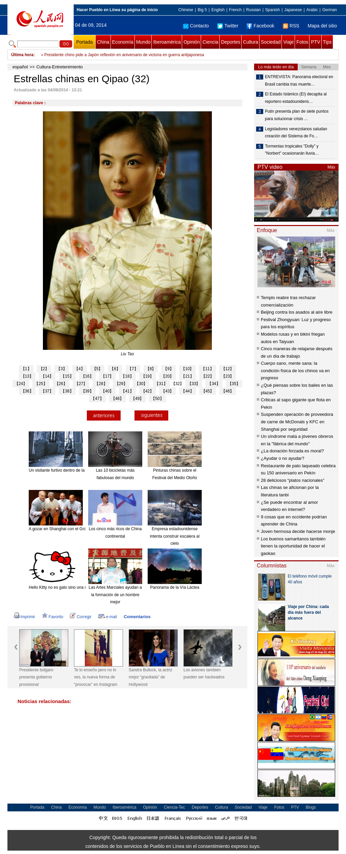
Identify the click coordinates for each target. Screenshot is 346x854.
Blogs (311, 807)
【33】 (194, 383)
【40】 (107, 391)
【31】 (161, 383)
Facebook (260, 25)
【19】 (147, 376)
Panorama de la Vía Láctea (174, 587)
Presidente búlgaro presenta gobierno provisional (36, 677)
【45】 (207, 391)
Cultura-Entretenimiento (59, 66)
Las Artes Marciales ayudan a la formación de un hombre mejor (115, 594)
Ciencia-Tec (174, 807)
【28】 (101, 383)
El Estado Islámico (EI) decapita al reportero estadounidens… (296, 98)
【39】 (87, 391)
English (217, 9)
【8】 (151, 368)
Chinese (185, 9)
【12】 (227, 368)
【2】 (44, 368)
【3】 (61, 368)
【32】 (177, 383)
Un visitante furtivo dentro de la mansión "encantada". (77, 470)
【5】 (97, 368)
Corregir (80, 616)
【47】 (97, 398)
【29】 (121, 383)
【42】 (147, 391)
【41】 (127, 391)
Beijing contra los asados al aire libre (296, 312)
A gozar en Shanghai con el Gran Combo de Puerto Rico (80, 528)
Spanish (272, 9)
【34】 (213, 383)
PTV (315, 42)
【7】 (133, 368)
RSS (291, 25)
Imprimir (24, 616)
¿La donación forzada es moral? (292, 450)
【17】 (107, 376)
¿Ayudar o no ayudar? (282, 458)
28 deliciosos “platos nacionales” (292, 480)
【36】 (27, 391)
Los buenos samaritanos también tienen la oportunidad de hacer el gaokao (293, 546)
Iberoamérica (167, 42)
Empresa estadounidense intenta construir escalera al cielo (175, 536)
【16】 (87, 376)
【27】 (81, 383)
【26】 (61, 383)
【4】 (79, 368)
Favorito (52, 616)
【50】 (157, 398)
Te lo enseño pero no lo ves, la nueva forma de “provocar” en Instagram (95, 677)
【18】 (127, 376)
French (235, 9)
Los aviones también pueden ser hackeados (203, 674)
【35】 (234, 383)
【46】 (227, 391)
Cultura (250, 42)
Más (331, 167)
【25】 (40, 383)
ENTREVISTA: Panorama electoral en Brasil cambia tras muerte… (299, 80)
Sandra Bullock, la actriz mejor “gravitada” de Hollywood (150, 677)
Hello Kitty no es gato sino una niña (60, 587)
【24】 (21, 383)
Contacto (196, 25)
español (20, 66)
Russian (253, 9)
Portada (84, 42)
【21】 (187, 376)
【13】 (27, 376)
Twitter (227, 25)
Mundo (143, 42)
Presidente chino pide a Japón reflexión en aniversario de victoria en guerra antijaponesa (124, 54)
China (103, 42)
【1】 (26, 368)
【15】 (67, 376)
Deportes (230, 42)
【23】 (227, 376)
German (329, 9)
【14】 (47, 376)
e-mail (107, 616)
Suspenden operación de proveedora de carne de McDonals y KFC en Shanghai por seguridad (297, 421)
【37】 (47, 391)
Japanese (293, 9)
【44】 (187, 391)
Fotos (302, 42)
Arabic (312, 9)
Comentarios (137, 616)
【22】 (207, 376)
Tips (327, 42)
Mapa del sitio (322, 25)
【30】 (141, 383)
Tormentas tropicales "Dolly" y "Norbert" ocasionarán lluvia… (292, 150)
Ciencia (210, 42)
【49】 (137, 398)
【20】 (167, 376)
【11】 (207, 368)
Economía (122, 42)
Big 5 (202, 9)
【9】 (168, 368)
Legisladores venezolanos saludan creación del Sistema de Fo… (296, 133)
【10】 (187, 368)
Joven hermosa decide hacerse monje (298, 531)
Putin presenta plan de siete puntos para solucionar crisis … (296, 115)
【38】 (67, 391)
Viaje (288, 42)
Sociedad (270, 42)
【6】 (115, 368)
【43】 (167, 391)
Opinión (191, 42)
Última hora (22, 54)
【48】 (117, 398)
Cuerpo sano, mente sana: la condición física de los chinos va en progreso (295, 370)
